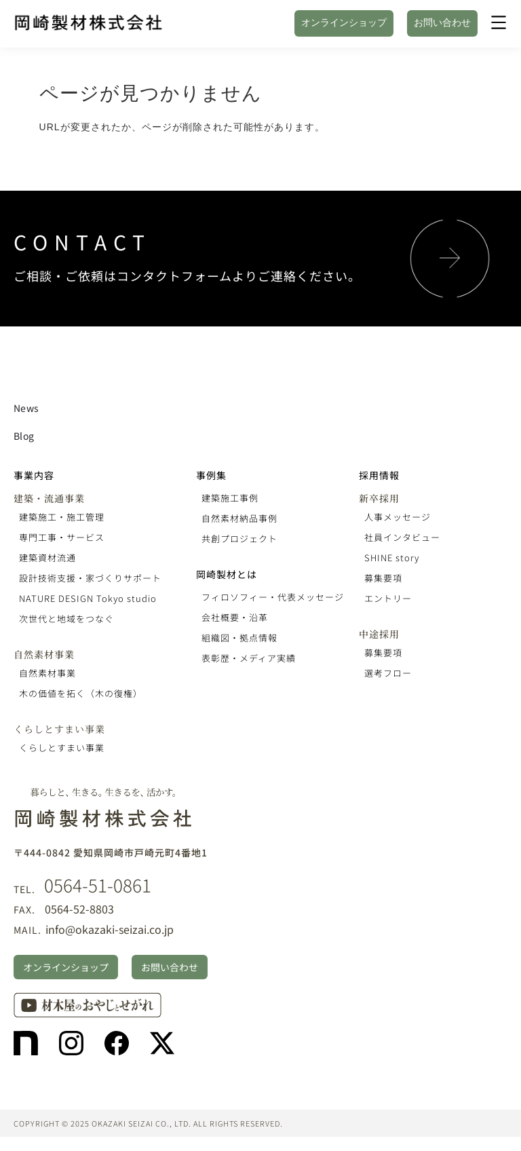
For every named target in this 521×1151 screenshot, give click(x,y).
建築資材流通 (47, 557)
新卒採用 (379, 498)
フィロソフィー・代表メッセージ (272, 596)
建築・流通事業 (49, 498)
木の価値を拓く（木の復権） (80, 693)
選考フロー (388, 672)
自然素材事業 (44, 654)
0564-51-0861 (97, 884)
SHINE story (391, 557)
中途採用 (379, 634)
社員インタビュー (402, 537)
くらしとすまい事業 (59, 729)
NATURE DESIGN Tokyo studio (88, 598)
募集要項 (383, 577)
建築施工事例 (229, 497)
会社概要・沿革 (234, 617)
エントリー (388, 598)
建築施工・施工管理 (61, 516)
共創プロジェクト (239, 538)
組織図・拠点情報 (239, 637)
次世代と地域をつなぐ (66, 618)
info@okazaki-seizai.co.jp (109, 929)
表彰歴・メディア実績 (248, 658)
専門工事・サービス (61, 537)
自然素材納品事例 (239, 518)
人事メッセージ (397, 516)
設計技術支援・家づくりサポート (90, 577)
